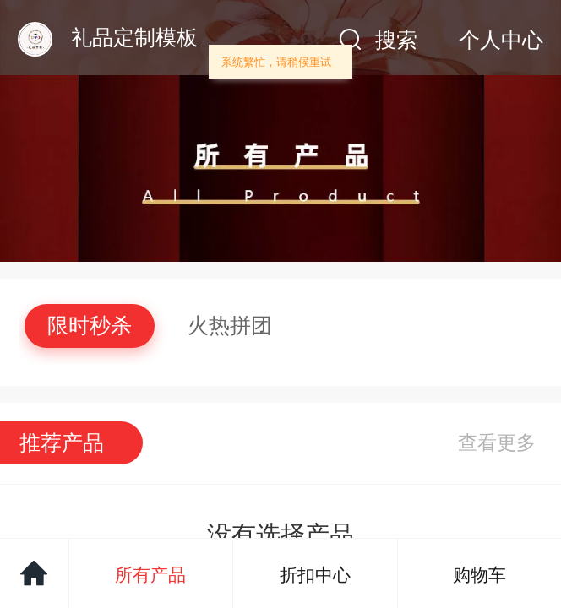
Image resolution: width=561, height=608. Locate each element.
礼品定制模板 (134, 37)
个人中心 (501, 40)
